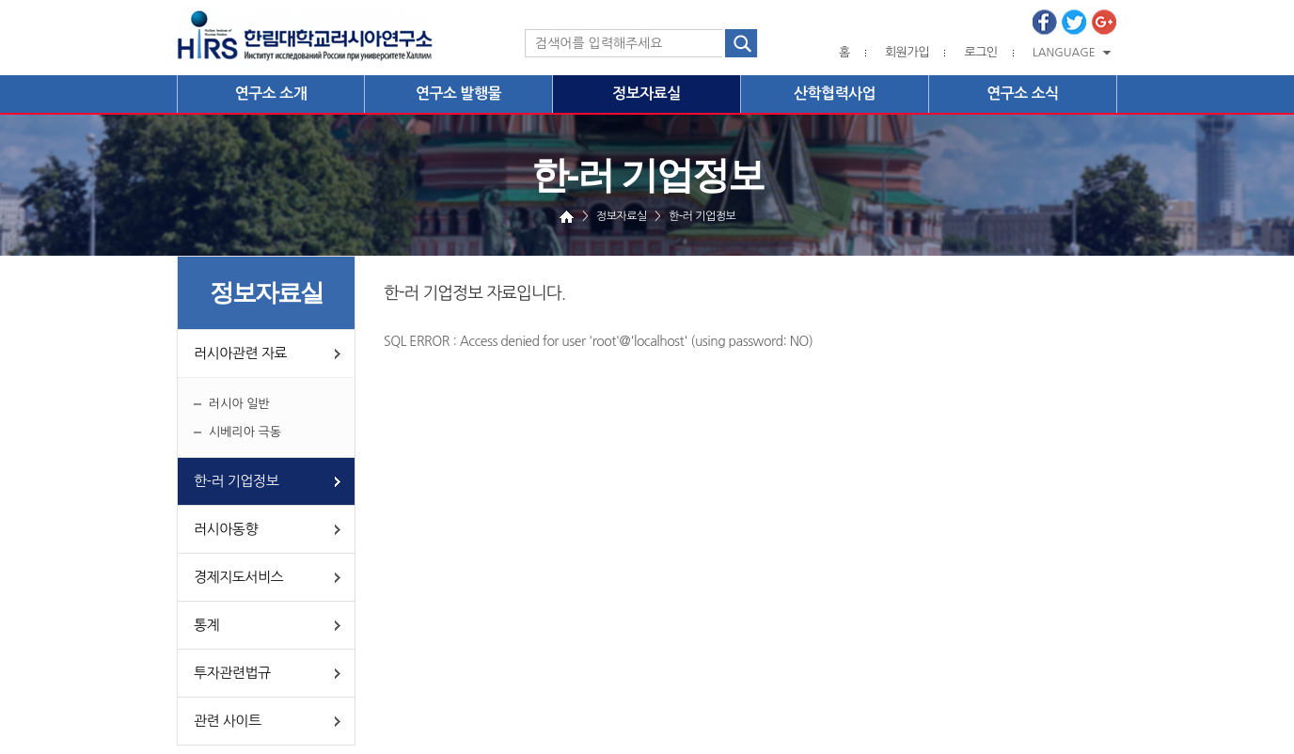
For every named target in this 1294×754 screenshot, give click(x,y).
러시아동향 (226, 529)
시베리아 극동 (245, 432)
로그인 (980, 52)
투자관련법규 (232, 673)
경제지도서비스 (238, 577)
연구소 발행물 (458, 93)
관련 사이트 (227, 721)
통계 (206, 625)
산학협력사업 (835, 93)
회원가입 (907, 52)
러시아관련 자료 (240, 353)
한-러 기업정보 (236, 481)
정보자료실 (646, 93)
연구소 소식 (1022, 93)
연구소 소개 (271, 93)
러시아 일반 (239, 404)
